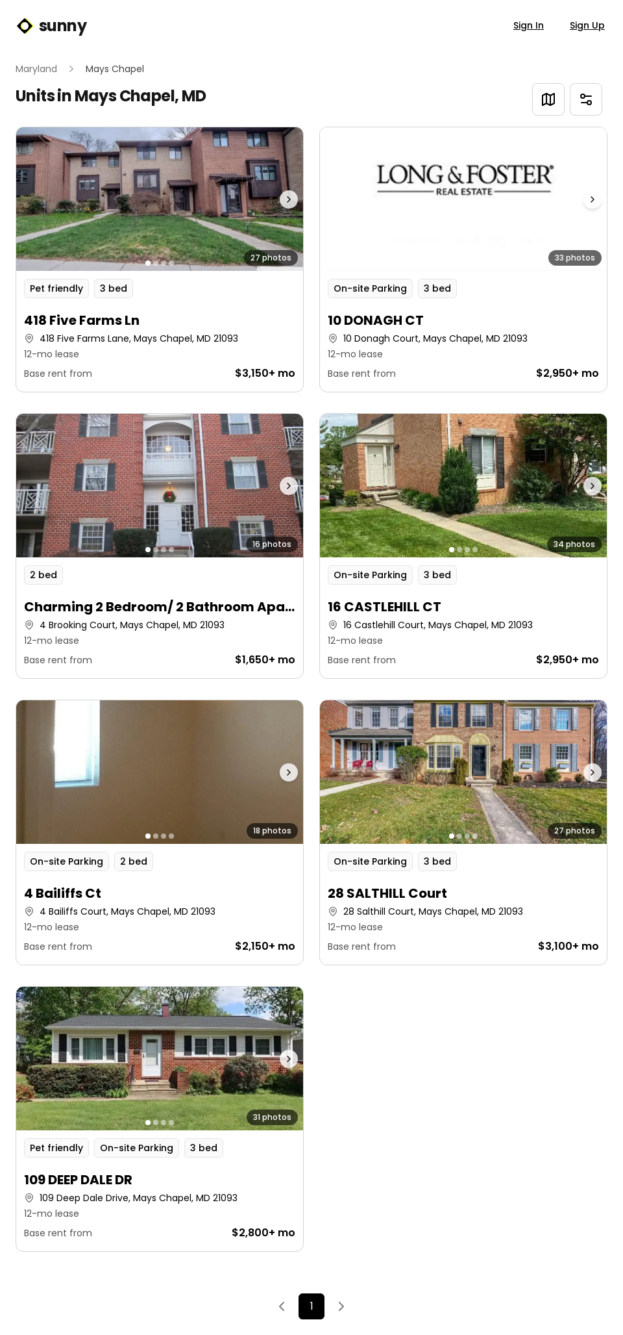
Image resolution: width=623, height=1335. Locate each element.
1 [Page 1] (311, 1306)
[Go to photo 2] (155, 263)
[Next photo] (268, 199)
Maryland (36, 68)
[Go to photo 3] (163, 263)
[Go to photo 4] (171, 263)
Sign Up (587, 25)
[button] (160, 259)
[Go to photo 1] (148, 263)
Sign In (528, 25)
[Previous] (282, 1306)
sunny (51, 26)
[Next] (341, 1306)
